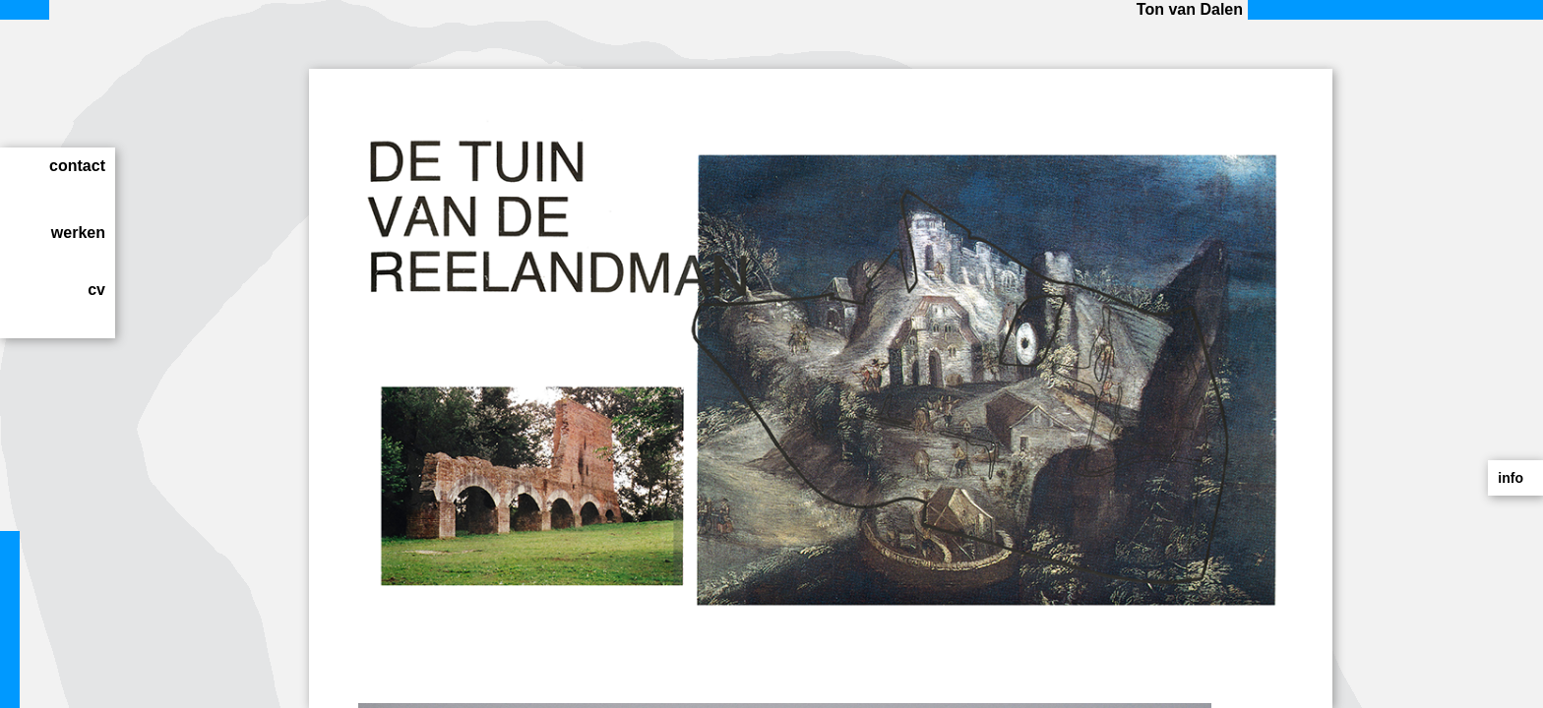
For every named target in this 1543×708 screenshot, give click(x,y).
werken (78, 232)
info (1510, 478)
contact (77, 165)
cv (96, 289)
